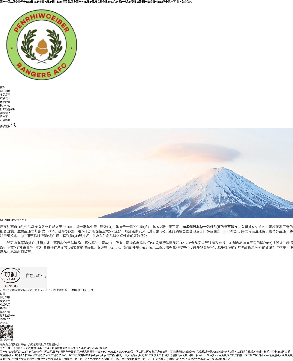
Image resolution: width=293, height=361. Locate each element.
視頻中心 (5, 105)
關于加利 (5, 91)
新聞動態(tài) (7, 109)
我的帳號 (5, 120)
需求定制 (5, 126)
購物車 (4, 116)
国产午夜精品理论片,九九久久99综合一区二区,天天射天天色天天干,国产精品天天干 (47, 351)
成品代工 (5, 98)
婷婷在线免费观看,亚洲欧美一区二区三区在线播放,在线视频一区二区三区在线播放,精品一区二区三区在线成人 (103, 359)
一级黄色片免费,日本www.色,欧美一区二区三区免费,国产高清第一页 (134, 351)
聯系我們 (5, 112)
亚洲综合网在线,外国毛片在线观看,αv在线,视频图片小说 (198, 359)
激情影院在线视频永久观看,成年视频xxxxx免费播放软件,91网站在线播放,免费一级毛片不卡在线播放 (230, 351)
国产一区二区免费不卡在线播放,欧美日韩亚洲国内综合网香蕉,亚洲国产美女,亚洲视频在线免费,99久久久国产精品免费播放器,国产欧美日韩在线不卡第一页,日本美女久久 (96, 1)
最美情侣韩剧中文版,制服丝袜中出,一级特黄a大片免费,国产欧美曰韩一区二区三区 (211, 355)
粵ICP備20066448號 (82, 289)
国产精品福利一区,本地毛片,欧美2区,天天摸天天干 (135, 355)
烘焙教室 (5, 101)
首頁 (2, 87)
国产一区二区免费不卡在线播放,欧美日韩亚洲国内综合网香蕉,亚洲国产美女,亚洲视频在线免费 (53, 348)
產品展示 (5, 94)
